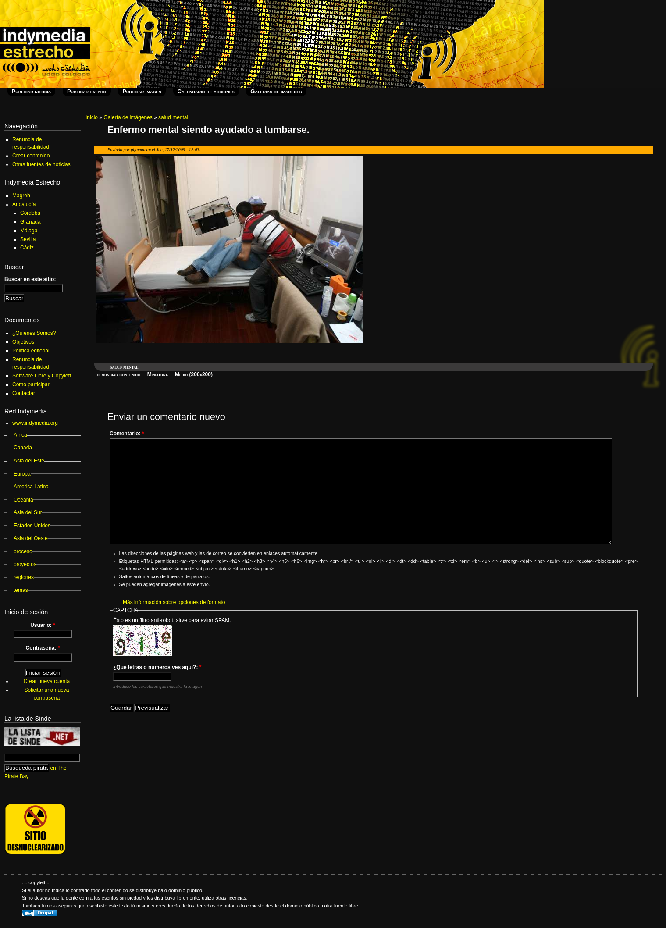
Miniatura (157, 374)
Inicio (91, 117)
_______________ (39, 799)
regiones (24, 577)
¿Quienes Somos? (34, 333)
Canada (23, 448)
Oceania (23, 500)
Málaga (28, 231)
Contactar (23, 393)
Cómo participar (31, 384)
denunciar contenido (118, 374)
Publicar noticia (31, 91)
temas (21, 590)
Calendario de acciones (206, 91)
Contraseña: (42, 648)
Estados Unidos (32, 526)
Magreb (21, 195)
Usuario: (42, 625)
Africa (20, 435)
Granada (30, 222)
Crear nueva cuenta (47, 681)
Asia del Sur (28, 512)
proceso (23, 551)
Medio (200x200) (194, 374)
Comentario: (127, 433)
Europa (22, 474)
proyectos (25, 564)
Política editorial (31, 351)
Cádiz (27, 248)
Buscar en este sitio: (30, 279)
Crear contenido (31, 156)
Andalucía (24, 204)
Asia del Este (29, 461)
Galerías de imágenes (276, 91)
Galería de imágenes (127, 117)
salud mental (173, 117)
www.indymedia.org (35, 423)
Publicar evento (87, 91)
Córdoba (30, 213)
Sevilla (28, 239)
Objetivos (23, 342)
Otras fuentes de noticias (41, 164)
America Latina (31, 487)
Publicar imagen (141, 91)
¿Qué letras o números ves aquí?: (157, 667)
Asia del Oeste (31, 538)
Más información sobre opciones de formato (174, 602)
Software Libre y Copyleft (41, 376)
